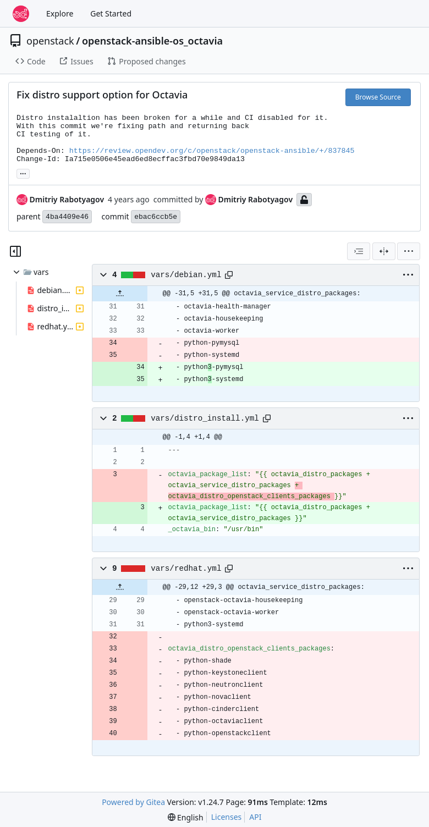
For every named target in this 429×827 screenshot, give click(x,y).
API (255, 817)
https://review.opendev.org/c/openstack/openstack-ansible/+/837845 (212, 151)
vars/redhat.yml (186, 568)
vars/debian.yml (186, 275)
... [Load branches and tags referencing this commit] (23, 173)
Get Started (110, 13)
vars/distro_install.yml (205, 418)
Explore (59, 13)
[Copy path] (229, 275)
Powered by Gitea (133, 802)
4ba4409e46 (67, 217)
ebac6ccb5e (155, 217)
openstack (50, 40)
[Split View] (383, 251)
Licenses (226, 817)
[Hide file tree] (15, 251)
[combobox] (358, 251)
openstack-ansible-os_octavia (152, 40)
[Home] (21, 14)
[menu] (408, 251)
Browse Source (378, 97)
